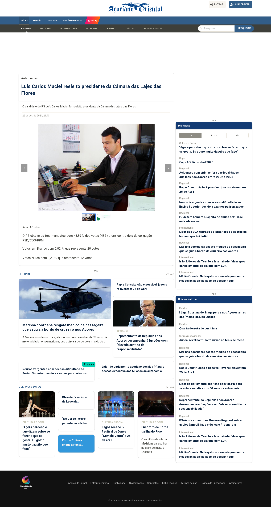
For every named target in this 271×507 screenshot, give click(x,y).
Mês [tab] (237, 135)
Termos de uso (189, 483)
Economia (91, 28)
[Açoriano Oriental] (26, 489)
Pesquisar (244, 28)
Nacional (46, 28)
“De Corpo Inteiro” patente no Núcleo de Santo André (74, 423)
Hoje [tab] (190, 135)
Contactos (153, 483)
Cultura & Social (153, 28)
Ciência (129, 28)
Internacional (68, 28)
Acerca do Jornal (77, 483)
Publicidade (119, 483)
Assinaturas (235, 483)
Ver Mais (170, 274)
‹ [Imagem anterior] (24, 168)
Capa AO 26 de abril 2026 (196, 162)
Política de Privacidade (213, 483)
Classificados (136, 483)
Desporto (111, 28)
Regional (26, 28)
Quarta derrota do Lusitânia (198, 328)
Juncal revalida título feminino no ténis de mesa (211, 340)
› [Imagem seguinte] (168, 168)
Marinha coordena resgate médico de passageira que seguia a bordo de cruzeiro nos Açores (63, 327)
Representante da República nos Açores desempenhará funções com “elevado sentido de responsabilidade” (212, 404)
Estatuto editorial (100, 483)
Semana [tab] (214, 135)
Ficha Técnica (169, 483)
